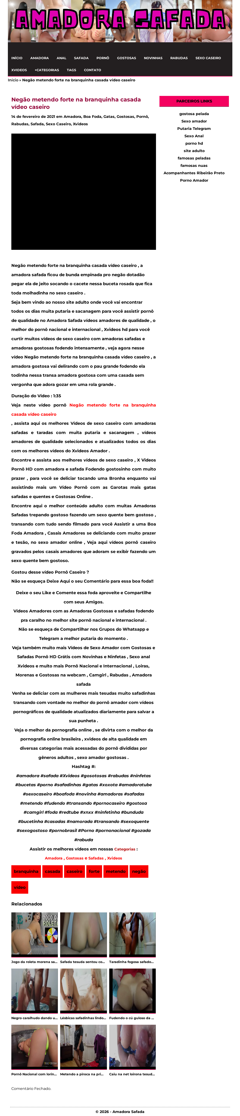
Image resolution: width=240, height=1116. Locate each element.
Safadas (96, 858)
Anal (61, 58)
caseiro (74, 871)
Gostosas (126, 58)
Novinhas (153, 58)
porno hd (194, 143)
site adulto (194, 151)
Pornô (103, 58)
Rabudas (179, 58)
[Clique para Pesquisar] (226, 47)
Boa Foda (92, 116)
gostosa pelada (194, 114)
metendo (116, 871)
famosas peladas (194, 158)
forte (94, 871)
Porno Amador (194, 180)
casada (52, 871)
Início (16, 58)
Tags (71, 70)
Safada (81, 58)
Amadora (39, 58)
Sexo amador (194, 121)
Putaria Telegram (194, 128)
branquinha (26, 871)
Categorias (124, 849)
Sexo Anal (194, 136)
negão (139, 871)
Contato (92, 70)
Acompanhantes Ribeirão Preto (194, 173)
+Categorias (47, 70)
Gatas (109, 116)
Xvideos (19, 70)
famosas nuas (194, 165)
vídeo (20, 887)
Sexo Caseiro (208, 58)
